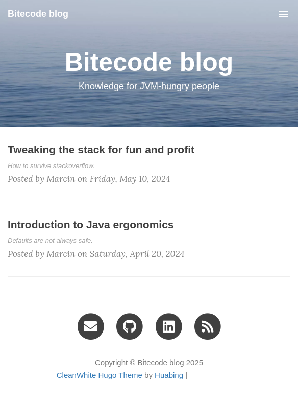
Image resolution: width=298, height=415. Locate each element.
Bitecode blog (38, 14)
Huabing (169, 375)
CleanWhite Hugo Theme (99, 375)
